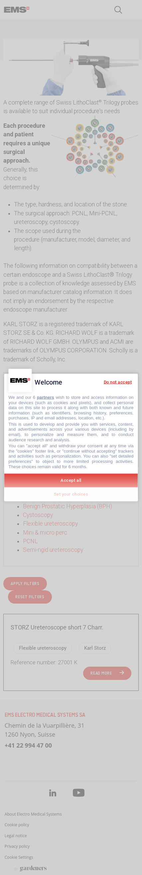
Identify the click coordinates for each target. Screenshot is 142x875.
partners (45, 397)
